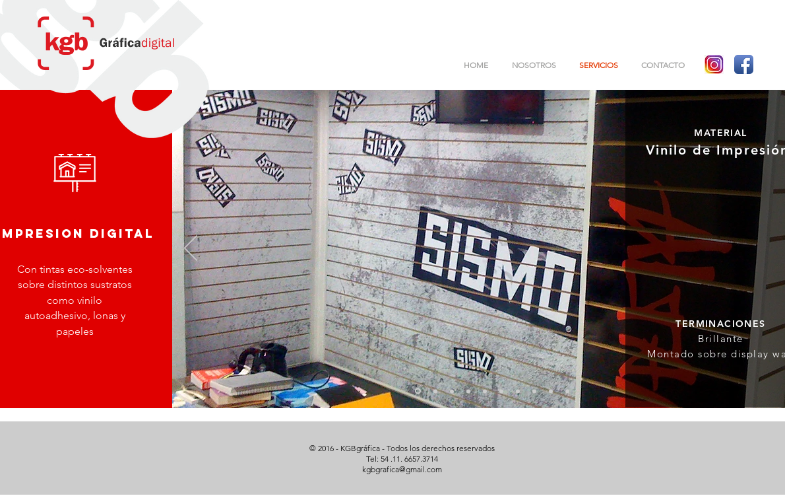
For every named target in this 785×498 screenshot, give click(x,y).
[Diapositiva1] (418, 391)
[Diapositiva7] (518, 391)
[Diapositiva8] (534, 391)
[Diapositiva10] (567, 391)
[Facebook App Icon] (743, 64)
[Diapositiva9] (551, 391)
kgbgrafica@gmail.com (402, 469)
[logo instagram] (714, 64)
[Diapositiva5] (485, 391)
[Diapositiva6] (501, 391)
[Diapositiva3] (452, 391)
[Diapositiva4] (468, 391)
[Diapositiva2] (435, 391)
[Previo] (190, 249)
